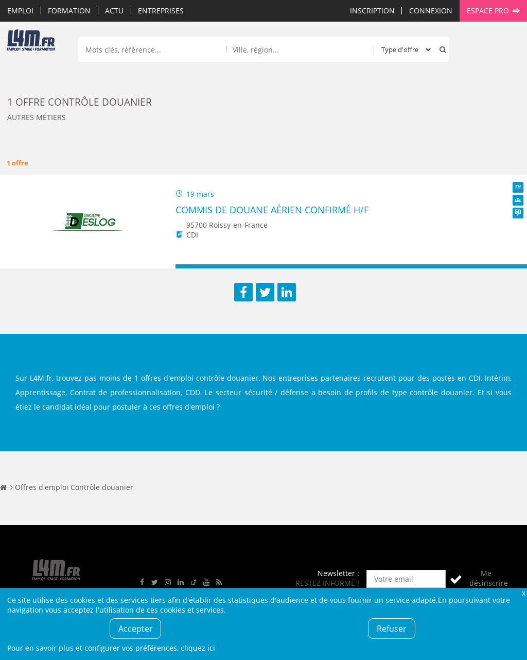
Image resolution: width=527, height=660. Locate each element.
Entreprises (161, 10)
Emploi (20, 10)
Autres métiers (36, 117)
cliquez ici (198, 648)
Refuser (392, 628)
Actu (114, 10)
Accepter (135, 628)
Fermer (523, 593)
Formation (69, 10)
